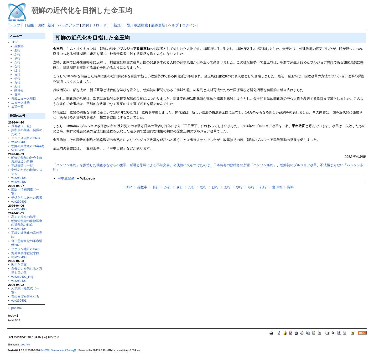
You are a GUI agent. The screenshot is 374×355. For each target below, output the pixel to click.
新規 (117, 25)
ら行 (17, 82)
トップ (15, 25)
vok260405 (18, 209)
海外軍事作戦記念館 (25, 253)
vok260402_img (22, 276)
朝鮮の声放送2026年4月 (28, 146)
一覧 (127, 25)
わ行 (17, 86)
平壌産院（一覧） (23, 166)
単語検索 (141, 25)
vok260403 (18, 257)
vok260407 (18, 182)
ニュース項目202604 (25, 138)
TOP (14, 42)
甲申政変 (66, 178)
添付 (85, 25)
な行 (17, 66)
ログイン (189, 25)
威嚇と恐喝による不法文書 (150, 165)
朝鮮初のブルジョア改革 (298, 165)
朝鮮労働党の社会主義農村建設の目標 (26, 160)
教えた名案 (19, 264)
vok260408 (18, 178)
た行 (17, 62)
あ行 (17, 50)
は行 (17, 70)
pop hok (16, 308)
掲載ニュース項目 (23, 98)
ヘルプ (173, 25)
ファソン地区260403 (25, 249)
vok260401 (18, 300)
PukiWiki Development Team (58, 350)
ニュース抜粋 (20, 102)
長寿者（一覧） (22, 126)
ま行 (17, 74)
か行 (17, 54)
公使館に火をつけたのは (191, 165)
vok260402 (18, 281)
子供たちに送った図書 (26, 197)
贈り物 (19, 90)
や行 (17, 78)
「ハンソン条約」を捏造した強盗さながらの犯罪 (89, 165)
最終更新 (158, 25)
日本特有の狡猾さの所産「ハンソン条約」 (245, 165)
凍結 (41, 25)
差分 (51, 25)
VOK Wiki (18, 150)
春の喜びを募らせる (25, 296)
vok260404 (18, 229)
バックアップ (68, 25)
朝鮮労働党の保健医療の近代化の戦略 (26, 223)
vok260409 (18, 142)
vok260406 (18, 201)
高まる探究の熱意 (23, 217)
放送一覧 (17, 106)
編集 (30, 25)
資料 (17, 94)
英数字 (19, 46)
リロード (99, 25)
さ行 (17, 58)
